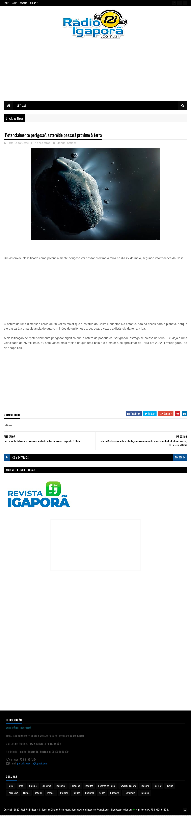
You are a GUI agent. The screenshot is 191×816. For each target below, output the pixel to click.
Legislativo (13, 793)
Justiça (169, 786)
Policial (64, 793)
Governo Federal (128, 786)
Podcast (51, 793)
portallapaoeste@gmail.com (32, 764)
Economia (60, 786)
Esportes (89, 786)
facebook (180, 458)
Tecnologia (129, 793)
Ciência (61, 144)
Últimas (22, 106)
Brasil (21, 786)
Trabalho (144, 793)
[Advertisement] (95, 73)
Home (6, 3)
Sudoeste (114, 793)
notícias (72, 144)
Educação (75, 786)
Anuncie (33, 3)
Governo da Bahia (106, 786)
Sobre (14, 3)
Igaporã (145, 786)
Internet (157, 786)
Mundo (26, 793)
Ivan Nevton (142, 810)
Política (76, 793)
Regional (89, 793)
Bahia (10, 786)
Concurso (46, 786)
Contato (23, 3)
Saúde (102, 793)
